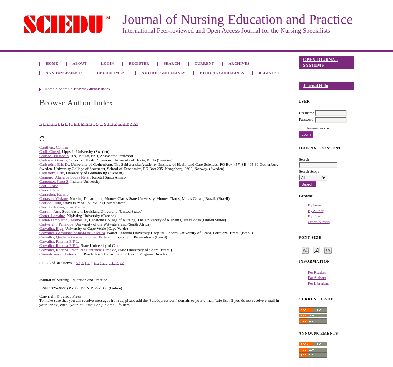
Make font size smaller (305, 250)
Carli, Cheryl (49, 151)
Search (171, 64)
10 (113, 262)
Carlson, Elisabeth (54, 156)
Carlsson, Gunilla (53, 160)
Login (107, 64)
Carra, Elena (49, 190)
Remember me (318, 128)
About (79, 64)
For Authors (317, 278)
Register (139, 64)
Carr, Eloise (48, 186)
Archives (239, 64)
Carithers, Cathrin (53, 147)
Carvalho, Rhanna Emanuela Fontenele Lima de (77, 250)
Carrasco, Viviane (53, 198)
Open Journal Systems (320, 62)
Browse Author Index (92, 89)
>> (122, 262)
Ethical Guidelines (222, 73)
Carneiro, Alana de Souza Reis (63, 177)
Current (204, 64)
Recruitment (112, 73)
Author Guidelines (163, 73)
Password (306, 120)
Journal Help (315, 85)
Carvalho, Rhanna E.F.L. (59, 241)
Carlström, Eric (51, 173)
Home (52, 64)
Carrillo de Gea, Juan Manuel (62, 207)
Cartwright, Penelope (56, 224)
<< (78, 262)
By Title (314, 216)
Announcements (64, 73)
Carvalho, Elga (51, 228)
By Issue (314, 205)
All (135, 124)
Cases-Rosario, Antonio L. (60, 254)
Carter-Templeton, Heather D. (63, 220)
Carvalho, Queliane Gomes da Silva (68, 237)
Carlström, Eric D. (54, 164)
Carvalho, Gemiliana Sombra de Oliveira (72, 233)
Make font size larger (328, 250)
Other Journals (319, 222)
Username (306, 113)
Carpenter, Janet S (53, 181)
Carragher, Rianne (54, 194)
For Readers (317, 272)
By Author (316, 211)
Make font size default (316, 250)
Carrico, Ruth (50, 203)
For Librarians (318, 283)
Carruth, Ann (49, 211)
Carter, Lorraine (52, 215)
